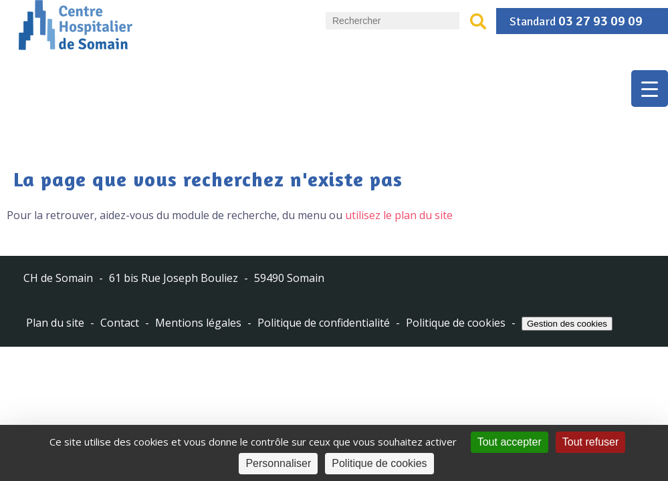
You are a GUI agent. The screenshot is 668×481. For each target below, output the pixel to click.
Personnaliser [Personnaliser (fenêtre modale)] (278, 463)
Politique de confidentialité (323, 323)
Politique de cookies (456, 323)
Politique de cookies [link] (379, 463)
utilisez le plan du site (399, 215)
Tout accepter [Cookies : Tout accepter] (509, 442)
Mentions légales (198, 323)
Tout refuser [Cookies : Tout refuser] (590, 442)
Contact (119, 323)
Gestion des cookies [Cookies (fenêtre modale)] (567, 324)
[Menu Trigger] (649, 88)
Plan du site (55, 323)
